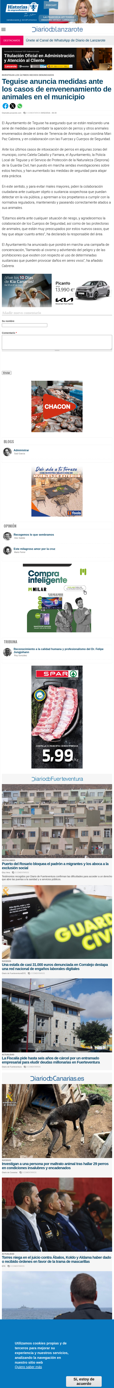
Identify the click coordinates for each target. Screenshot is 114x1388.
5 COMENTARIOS (22, 872)
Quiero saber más (28, 1367)
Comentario (9, 333)
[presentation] (28, 361)
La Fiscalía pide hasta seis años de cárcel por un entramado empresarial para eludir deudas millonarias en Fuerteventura (51, 1060)
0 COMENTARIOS (33, 113)
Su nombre (8, 321)
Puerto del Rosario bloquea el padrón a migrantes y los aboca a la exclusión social (55, 866)
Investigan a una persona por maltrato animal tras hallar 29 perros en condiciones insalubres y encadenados (55, 1166)
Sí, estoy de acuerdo (84, 1381)
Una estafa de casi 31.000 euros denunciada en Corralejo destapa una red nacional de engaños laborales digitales (55, 966)
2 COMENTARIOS (38, 973)
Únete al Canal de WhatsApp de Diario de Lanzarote (65, 40)
